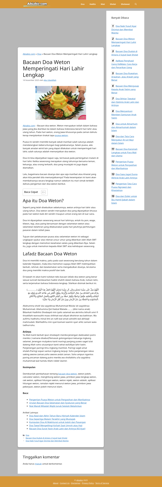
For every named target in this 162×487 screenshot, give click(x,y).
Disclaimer (75, 483)
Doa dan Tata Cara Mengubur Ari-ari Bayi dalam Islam (122, 140)
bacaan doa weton (67, 373)
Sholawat (125, 4)
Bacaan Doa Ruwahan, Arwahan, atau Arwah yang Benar (125, 77)
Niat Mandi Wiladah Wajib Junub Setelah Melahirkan (55, 406)
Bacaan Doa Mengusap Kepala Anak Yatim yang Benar (125, 89)
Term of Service (102, 483)
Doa (82, 4)
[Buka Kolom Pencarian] (135, 4)
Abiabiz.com (29, 53)
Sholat (113, 4)
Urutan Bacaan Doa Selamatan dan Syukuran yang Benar (58, 402)
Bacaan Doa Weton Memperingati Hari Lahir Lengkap (123, 42)
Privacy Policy (88, 483)
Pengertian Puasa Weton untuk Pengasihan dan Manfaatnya (59, 399)
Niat (103, 4)
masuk (38, 463)
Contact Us (64, 483)
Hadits (93, 4)
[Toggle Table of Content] (42, 192)
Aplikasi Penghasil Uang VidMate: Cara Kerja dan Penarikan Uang (124, 64)
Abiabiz (79, 480)
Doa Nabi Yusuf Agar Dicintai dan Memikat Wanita (47, 441)
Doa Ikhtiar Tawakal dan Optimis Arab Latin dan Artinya (125, 102)
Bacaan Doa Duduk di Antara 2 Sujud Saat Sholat (46, 438)
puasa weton (61, 135)
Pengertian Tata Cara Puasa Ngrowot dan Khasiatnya (124, 187)
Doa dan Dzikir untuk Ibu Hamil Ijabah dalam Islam (124, 199)
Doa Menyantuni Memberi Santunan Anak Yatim (123, 114)
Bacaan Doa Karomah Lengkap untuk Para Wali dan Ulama (124, 152)
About (55, 483)
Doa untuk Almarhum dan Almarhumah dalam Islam (124, 127)
